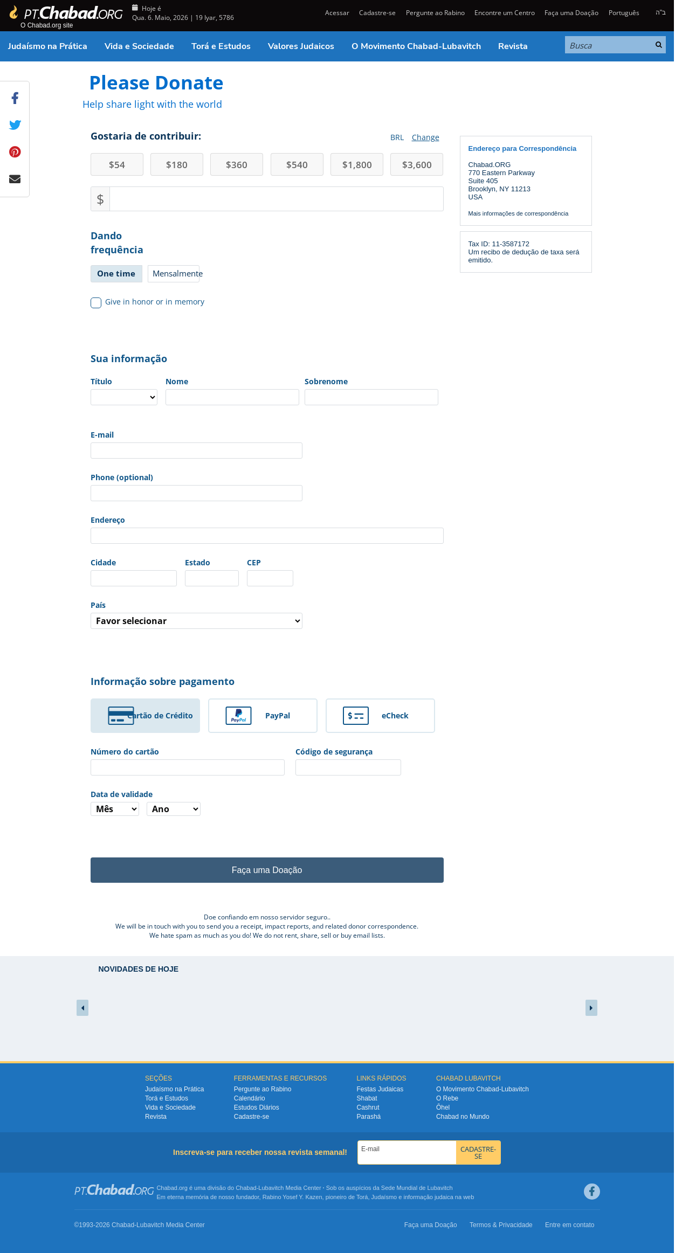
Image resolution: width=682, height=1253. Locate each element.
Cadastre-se (377, 12)
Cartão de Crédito (160, 715)
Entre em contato (569, 1225)
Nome (177, 381)
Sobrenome (326, 381)
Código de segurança (334, 751)
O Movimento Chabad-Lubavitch (416, 46)
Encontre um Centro (504, 12)
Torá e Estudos (221, 46)
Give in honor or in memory (147, 301)
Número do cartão (125, 751)
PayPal (277, 715)
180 (177, 164)
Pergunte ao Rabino (435, 12)
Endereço (108, 520)
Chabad (246, 1188)
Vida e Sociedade (139, 46)
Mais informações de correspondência (519, 213)
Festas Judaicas (380, 1089)
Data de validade (122, 794)
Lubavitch (271, 1188)
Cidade (103, 562)
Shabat (367, 1098)
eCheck (395, 715)
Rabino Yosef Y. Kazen (292, 1197)
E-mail (102, 435)
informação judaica (428, 1197)
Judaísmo (384, 1197)
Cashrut (368, 1107)
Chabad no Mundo (463, 1116)
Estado (197, 562)
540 (297, 164)
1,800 (357, 164)
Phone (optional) (122, 477)
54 (117, 164)
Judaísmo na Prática (47, 46)
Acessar (336, 12)
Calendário (249, 1098)
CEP (254, 562)
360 (236, 164)
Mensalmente (176, 273)
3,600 (417, 164)
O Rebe (447, 1098)
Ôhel (443, 1107)
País (98, 605)
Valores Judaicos (301, 46)
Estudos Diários (256, 1107)
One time (116, 273)
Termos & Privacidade (501, 1225)
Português (624, 12)
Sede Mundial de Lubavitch (417, 1188)
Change (425, 137)
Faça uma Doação (571, 12)
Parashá (369, 1116)
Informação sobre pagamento (163, 681)
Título (101, 381)
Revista (513, 46)
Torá (362, 1197)
